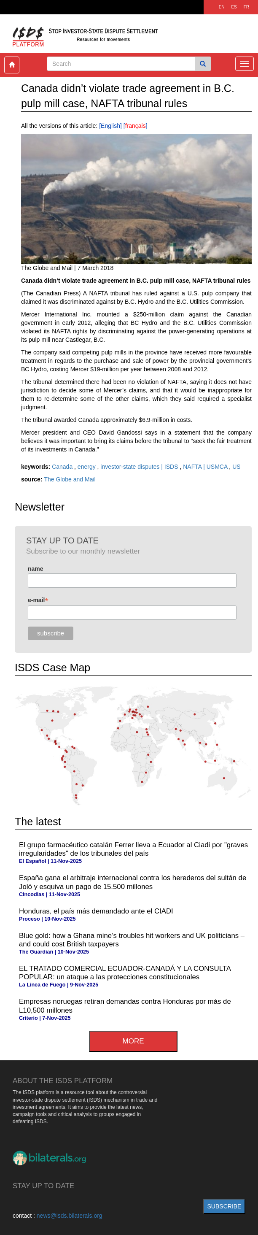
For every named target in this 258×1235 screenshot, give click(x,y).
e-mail (38, 600)
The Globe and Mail (69, 479)
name (35, 568)
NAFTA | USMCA (206, 466)
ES (233, 7)
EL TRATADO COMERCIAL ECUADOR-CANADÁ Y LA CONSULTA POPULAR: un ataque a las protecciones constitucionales (125, 973)
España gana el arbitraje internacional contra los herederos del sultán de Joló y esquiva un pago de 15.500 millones (132, 882)
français (135, 125)
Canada (63, 466)
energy (87, 466)
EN (222, 7)
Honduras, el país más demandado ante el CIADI (96, 911)
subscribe (224, 1206)
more (133, 1041)
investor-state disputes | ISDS (140, 466)
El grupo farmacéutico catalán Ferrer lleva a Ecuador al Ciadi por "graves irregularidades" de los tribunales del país (133, 849)
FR (246, 7)
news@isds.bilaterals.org (69, 1215)
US (236, 466)
